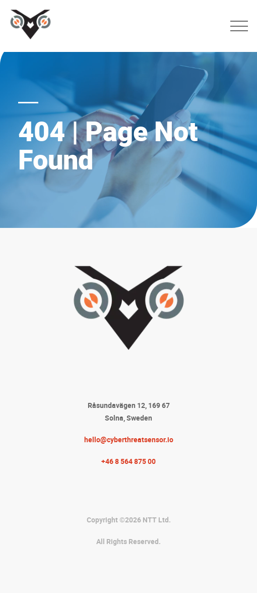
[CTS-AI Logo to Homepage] (115, 26)
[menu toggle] (239, 26)
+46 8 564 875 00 (128, 461)
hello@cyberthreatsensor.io (128, 439)
